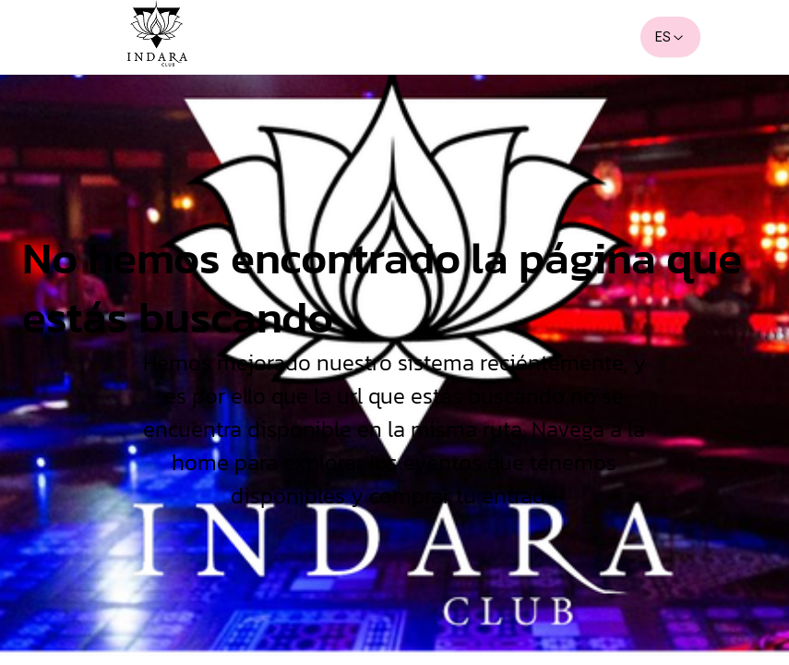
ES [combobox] (670, 37)
